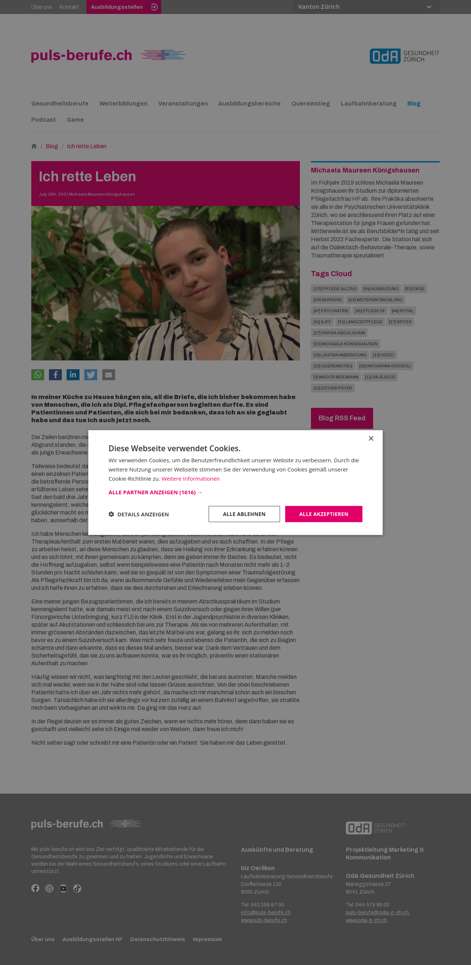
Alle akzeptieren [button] (323, 513)
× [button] (370, 438)
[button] (235, 491)
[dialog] (235, 482)
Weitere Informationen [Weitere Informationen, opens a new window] (191, 478)
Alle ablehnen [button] (243, 513)
